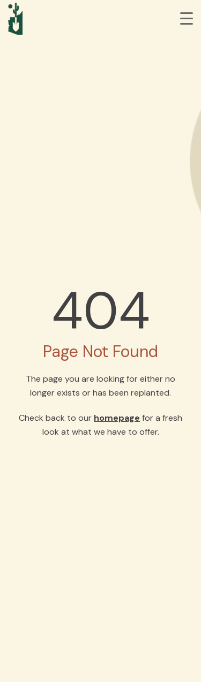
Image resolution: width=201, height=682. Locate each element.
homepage (117, 417)
